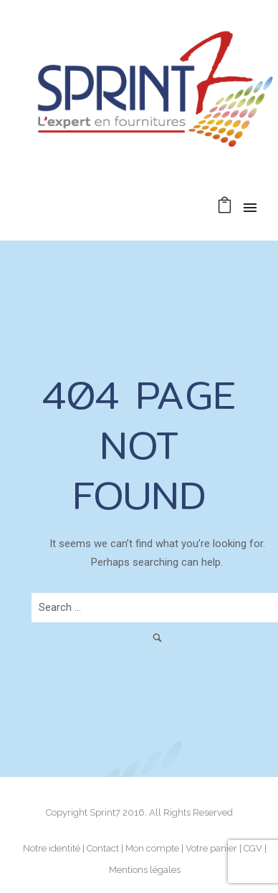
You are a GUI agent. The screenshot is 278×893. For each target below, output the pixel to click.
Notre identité (51, 848)
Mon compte (152, 848)
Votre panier (211, 848)
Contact (103, 848)
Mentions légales (145, 869)
